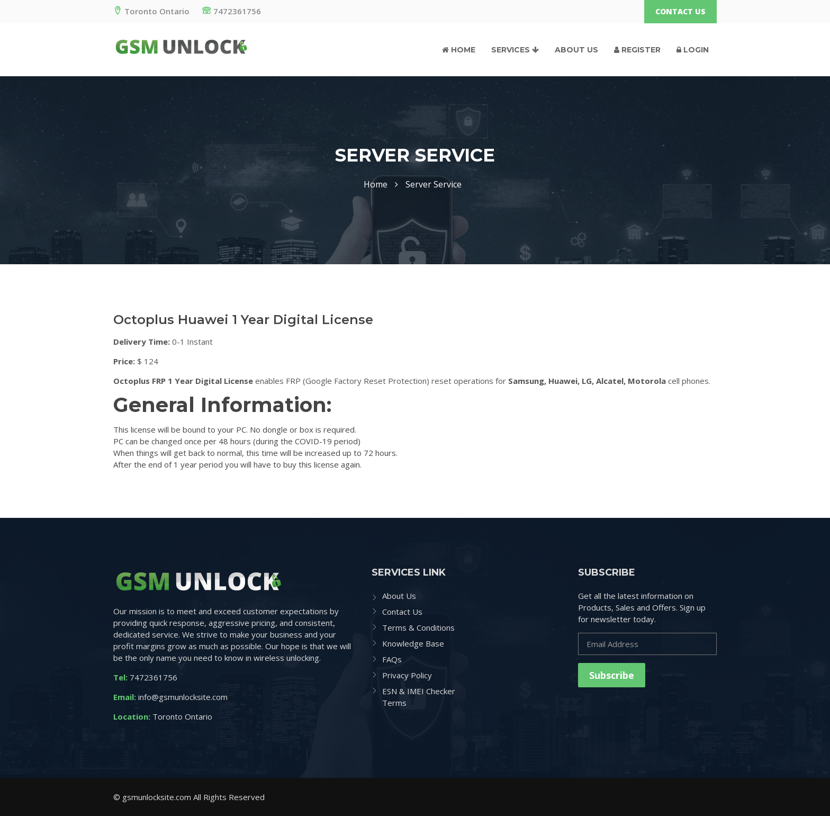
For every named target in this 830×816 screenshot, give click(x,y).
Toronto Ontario (151, 11)
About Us (576, 50)
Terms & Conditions (418, 627)
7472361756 (231, 11)
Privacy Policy (407, 675)
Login (692, 50)
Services (515, 50)
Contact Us (680, 11)
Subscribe (611, 675)
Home (458, 50)
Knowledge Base (413, 643)
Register (637, 50)
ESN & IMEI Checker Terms (418, 697)
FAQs (392, 659)
